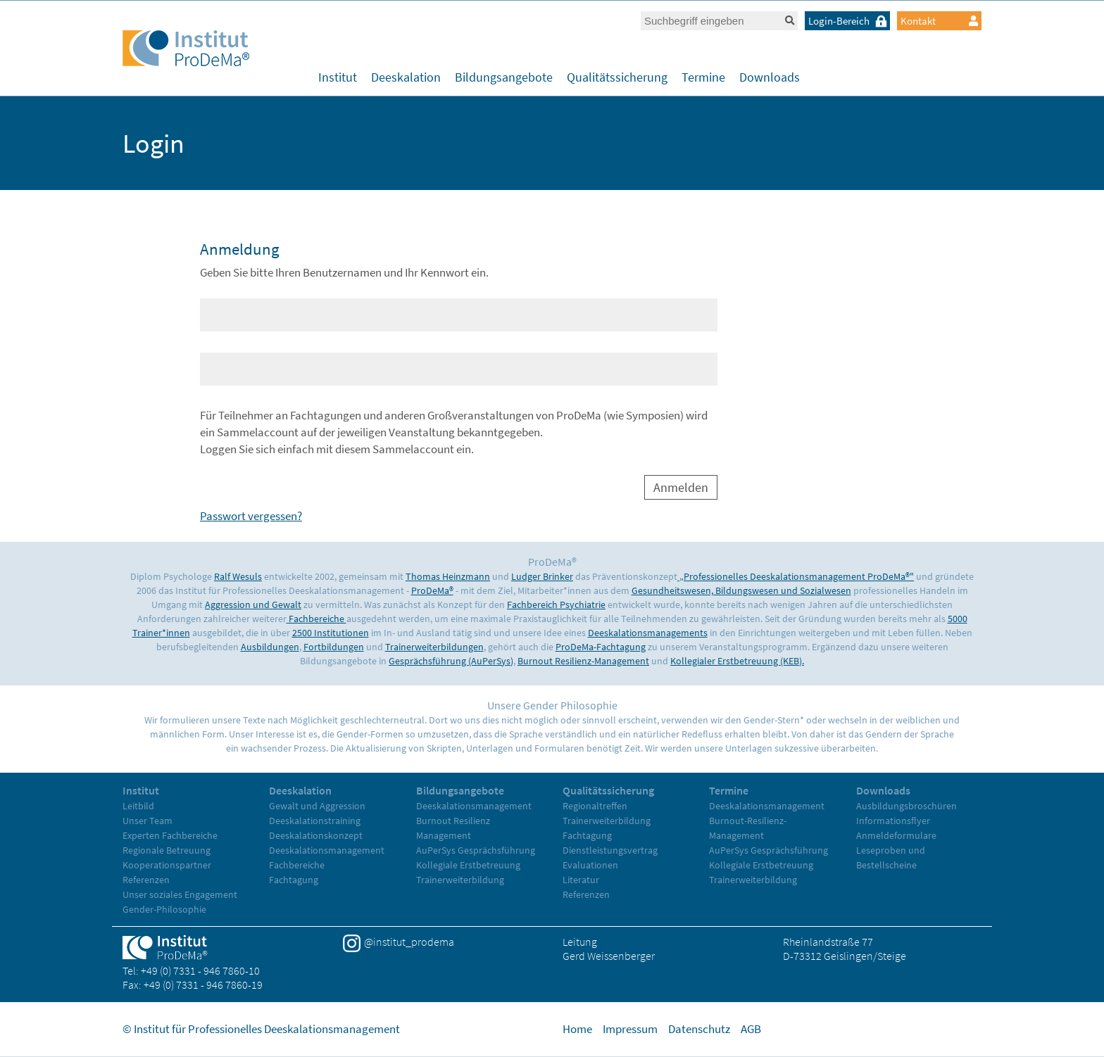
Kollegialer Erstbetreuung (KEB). (737, 660)
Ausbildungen (270, 646)
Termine (703, 77)
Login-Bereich (849, 21)
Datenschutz (699, 1029)
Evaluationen (590, 865)
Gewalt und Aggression (317, 805)
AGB (751, 1029)
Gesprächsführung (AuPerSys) (451, 660)
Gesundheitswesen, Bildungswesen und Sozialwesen (741, 590)
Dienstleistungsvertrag (610, 850)
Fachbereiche (316, 618)
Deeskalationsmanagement (326, 850)
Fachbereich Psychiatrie (556, 604)
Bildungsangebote (504, 77)
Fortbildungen (333, 646)
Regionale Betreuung (167, 850)
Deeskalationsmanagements (648, 632)
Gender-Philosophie (164, 909)
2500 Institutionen (330, 632)
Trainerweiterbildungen (434, 646)
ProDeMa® (432, 590)
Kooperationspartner (167, 865)
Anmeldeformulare (896, 835)
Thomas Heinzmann (448, 576)
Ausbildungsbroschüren (906, 805)
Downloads (769, 77)
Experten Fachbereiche (170, 835)
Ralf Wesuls (238, 576)
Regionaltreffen (595, 805)
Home (577, 1029)
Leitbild (138, 805)
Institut (337, 77)
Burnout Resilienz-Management (583, 660)
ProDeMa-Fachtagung (601, 646)
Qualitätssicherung (617, 77)
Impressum (630, 1029)
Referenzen (146, 879)
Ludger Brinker (542, 576)
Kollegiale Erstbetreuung (468, 865)
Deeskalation (406, 77)
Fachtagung (293, 879)
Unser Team (147, 820)
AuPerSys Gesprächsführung (475, 850)
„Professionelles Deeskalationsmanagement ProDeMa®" (795, 576)
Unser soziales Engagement (180, 894)
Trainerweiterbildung (460, 879)
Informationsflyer (893, 820)
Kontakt (939, 20)
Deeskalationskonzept (316, 835)
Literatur (581, 879)
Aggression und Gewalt (253, 604)
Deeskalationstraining (314, 820)
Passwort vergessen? (251, 516)
